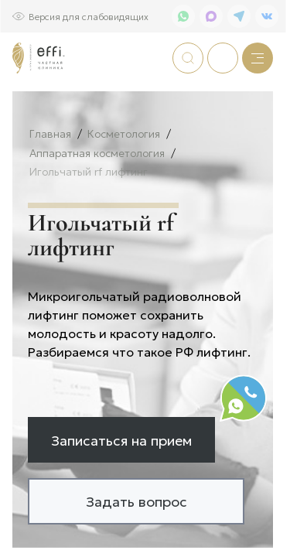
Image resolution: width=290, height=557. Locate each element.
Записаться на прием (121, 490)
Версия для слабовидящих (88, 15)
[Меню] (257, 58)
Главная (50, 184)
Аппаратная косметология (97, 204)
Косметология (123, 184)
